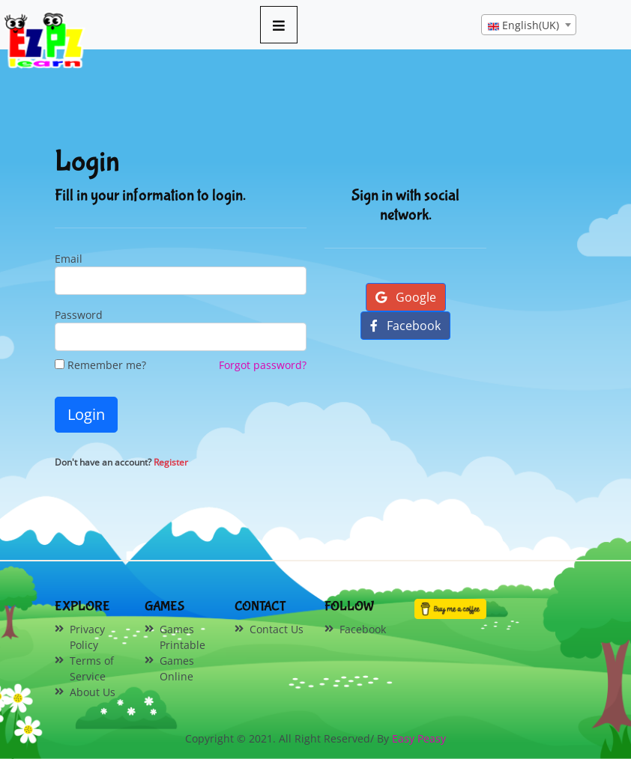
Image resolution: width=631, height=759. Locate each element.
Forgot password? (263, 365)
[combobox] (528, 24)
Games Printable (182, 637)
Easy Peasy (419, 738)
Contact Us (277, 629)
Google (405, 297)
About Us (92, 692)
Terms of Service (92, 668)
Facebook (405, 325)
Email (68, 259)
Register (171, 462)
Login (86, 414)
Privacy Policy (87, 637)
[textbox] (529, 25)
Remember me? (100, 365)
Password (79, 315)
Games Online (177, 668)
